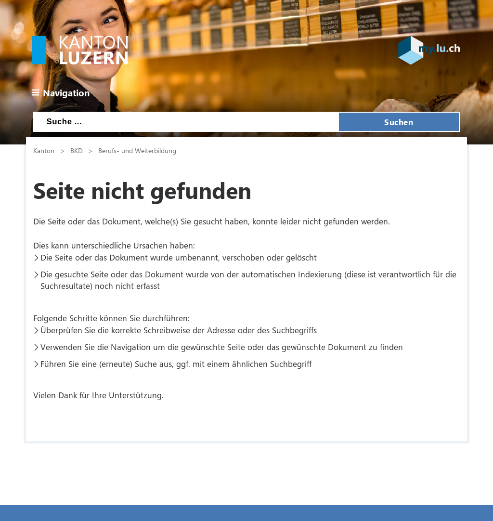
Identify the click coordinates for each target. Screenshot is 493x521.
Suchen (398, 122)
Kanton (43, 150)
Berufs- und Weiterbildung (137, 150)
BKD (76, 150)
